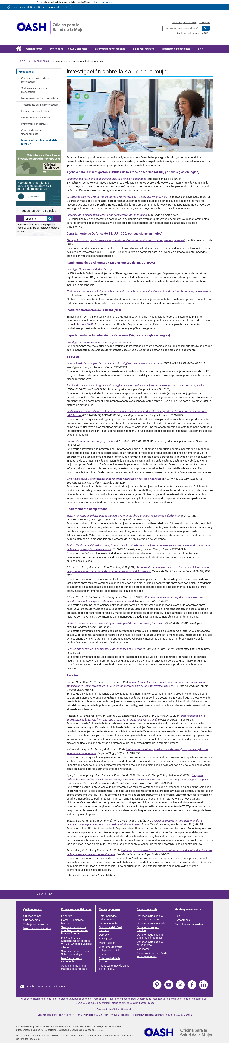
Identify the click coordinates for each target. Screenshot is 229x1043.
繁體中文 (51, 1015)
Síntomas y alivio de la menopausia (34, 90)
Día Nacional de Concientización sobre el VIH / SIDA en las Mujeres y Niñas (76, 942)
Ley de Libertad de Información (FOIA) (188, 999)
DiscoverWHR (85, 324)
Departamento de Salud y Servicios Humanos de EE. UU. (40, 7)
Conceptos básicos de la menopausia (35, 80)
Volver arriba (44, 894)
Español (41, 1015)
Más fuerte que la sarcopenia (71, 960)
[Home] (50, 32)
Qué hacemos (31, 920)
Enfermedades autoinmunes (108, 917)
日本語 (171, 1015)
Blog (200, 48)
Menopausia (26, 71)
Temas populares (109, 909)
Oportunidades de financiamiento (31, 132)
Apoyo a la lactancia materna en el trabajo (74, 967)
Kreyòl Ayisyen (111, 1015)
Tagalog (81, 1015)
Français (124, 1015)
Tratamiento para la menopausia (39, 104)
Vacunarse (143, 949)
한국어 (72, 1015)
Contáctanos (182, 920)
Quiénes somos (32, 909)
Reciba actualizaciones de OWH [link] (46, 986)
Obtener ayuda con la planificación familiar (150, 936)
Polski (133, 1015)
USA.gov (80, 1003)
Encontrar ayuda (147, 909)
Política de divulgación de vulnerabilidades (132, 1003)
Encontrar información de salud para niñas (152, 955)
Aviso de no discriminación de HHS (39, 999)
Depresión (105, 934)
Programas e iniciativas (34, 123)
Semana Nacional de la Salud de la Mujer (75, 953)
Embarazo (105, 954)
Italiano (153, 1015)
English (188, 1015)
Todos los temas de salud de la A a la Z (114, 967)
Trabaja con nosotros (35, 924)
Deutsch (162, 1015)
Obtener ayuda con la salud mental (150, 943)
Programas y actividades (76, 909)
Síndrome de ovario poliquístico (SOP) (110, 948)
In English (204, 22)
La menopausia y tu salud (35, 111)
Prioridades (56, 48)
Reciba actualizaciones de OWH (193, 33)
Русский (90, 1015)
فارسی (179, 1015)
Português (142, 1015)
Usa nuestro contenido (97, 1003)
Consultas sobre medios (189, 924)
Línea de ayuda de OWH (184, 22)
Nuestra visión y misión (37, 928)
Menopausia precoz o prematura (39, 98)
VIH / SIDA (105, 938)
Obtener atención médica (152, 923)
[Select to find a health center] (49, 218)
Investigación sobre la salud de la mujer (39, 142)
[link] (23, 986)
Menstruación (107, 942)
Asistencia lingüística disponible (74, 999)
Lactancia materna (110, 923)
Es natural (67, 916)
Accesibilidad (99, 999)
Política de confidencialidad (121, 999)
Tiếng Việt (62, 1015)
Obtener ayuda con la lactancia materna (150, 917)
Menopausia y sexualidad (35, 117)
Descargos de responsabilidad (152, 999)
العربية (99, 1015)
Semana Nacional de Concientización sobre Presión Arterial (74, 930)
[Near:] (37, 218)
